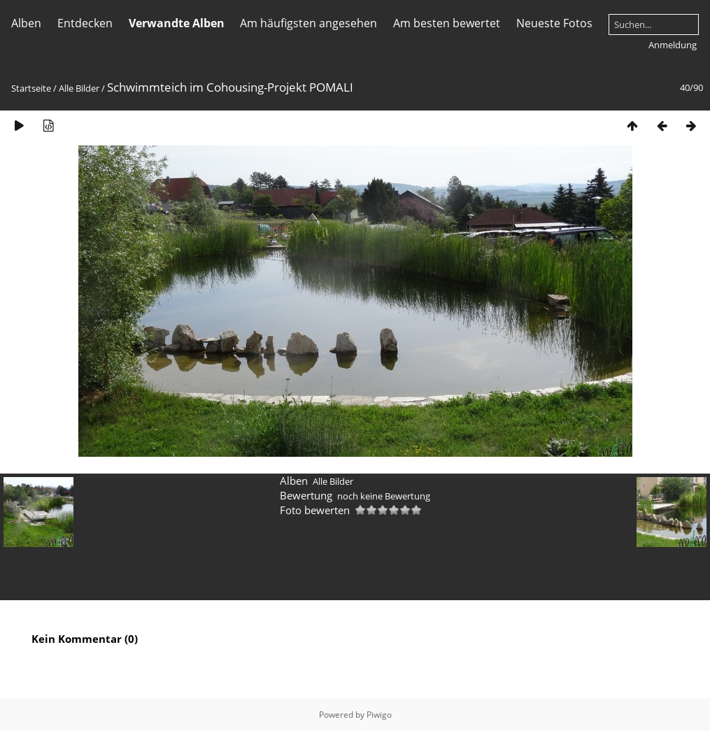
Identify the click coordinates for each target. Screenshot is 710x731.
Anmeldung (672, 44)
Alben (26, 23)
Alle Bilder (79, 88)
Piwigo (379, 715)
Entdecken (85, 23)
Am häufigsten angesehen (308, 23)
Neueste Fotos (554, 23)
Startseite (31, 88)
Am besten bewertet (446, 23)
